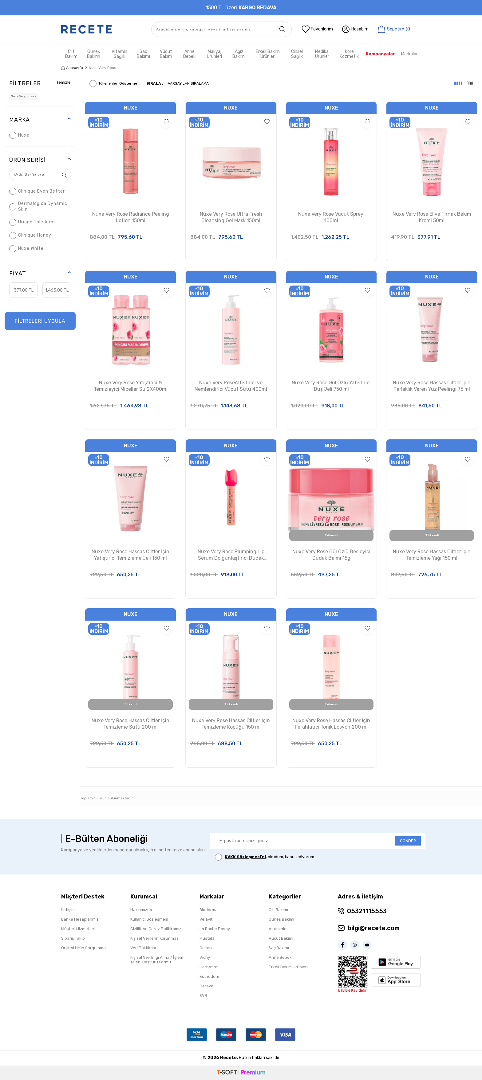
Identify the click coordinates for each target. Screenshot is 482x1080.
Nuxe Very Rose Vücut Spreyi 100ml (331, 217)
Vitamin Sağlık (119, 54)
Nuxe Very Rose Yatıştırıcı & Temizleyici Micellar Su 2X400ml (131, 386)
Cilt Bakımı (278, 909)
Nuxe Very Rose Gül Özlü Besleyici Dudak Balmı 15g (331, 555)
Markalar (409, 54)
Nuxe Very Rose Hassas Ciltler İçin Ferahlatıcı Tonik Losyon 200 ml (331, 724)
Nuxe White (26, 248)
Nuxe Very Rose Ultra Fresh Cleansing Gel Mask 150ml (231, 217)
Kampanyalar (380, 54)
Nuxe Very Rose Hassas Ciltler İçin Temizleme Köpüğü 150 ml (231, 724)
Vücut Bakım (166, 54)
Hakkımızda (141, 909)
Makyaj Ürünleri (214, 54)
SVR (203, 995)
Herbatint (209, 967)
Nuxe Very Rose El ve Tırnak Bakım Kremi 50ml (432, 217)
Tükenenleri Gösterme (113, 83)
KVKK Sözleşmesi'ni (245, 856)
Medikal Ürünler (322, 54)
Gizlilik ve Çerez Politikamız (155, 928)
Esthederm (210, 976)
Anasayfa (72, 68)
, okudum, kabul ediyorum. (265, 857)
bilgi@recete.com (374, 928)
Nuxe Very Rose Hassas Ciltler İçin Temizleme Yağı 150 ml (432, 555)
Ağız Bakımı (239, 54)
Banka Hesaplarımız (80, 919)
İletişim (68, 909)
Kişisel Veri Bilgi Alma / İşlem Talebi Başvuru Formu (156, 959)
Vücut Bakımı (281, 938)
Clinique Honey (30, 235)
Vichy (205, 957)
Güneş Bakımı (93, 54)
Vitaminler (278, 928)
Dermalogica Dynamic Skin (38, 206)
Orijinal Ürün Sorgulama (83, 948)
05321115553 (367, 911)
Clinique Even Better (37, 191)
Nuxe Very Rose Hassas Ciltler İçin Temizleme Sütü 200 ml (130, 724)
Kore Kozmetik (349, 54)
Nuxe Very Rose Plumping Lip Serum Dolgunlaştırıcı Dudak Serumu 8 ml (231, 555)
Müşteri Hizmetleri (78, 928)
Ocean (206, 948)
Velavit (206, 919)
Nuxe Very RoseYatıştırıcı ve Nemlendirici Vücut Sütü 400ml (231, 386)
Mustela (207, 938)
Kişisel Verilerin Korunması (155, 938)
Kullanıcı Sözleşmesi (149, 919)
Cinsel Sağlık (297, 54)
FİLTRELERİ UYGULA (40, 321)
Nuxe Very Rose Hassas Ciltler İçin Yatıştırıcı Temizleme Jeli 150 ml (130, 555)
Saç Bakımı (143, 54)
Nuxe (19, 135)
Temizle (63, 82)
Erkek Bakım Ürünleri (268, 54)
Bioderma (209, 909)
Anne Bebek (189, 54)
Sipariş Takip (73, 938)
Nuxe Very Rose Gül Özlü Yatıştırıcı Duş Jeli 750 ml (331, 386)
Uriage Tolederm (32, 222)
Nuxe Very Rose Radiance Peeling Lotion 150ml (130, 217)
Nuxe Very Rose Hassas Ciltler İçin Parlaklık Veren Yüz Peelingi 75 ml (432, 386)
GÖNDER (408, 840)
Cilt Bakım (71, 54)
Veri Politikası (143, 948)
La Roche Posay (215, 928)
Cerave (206, 986)
